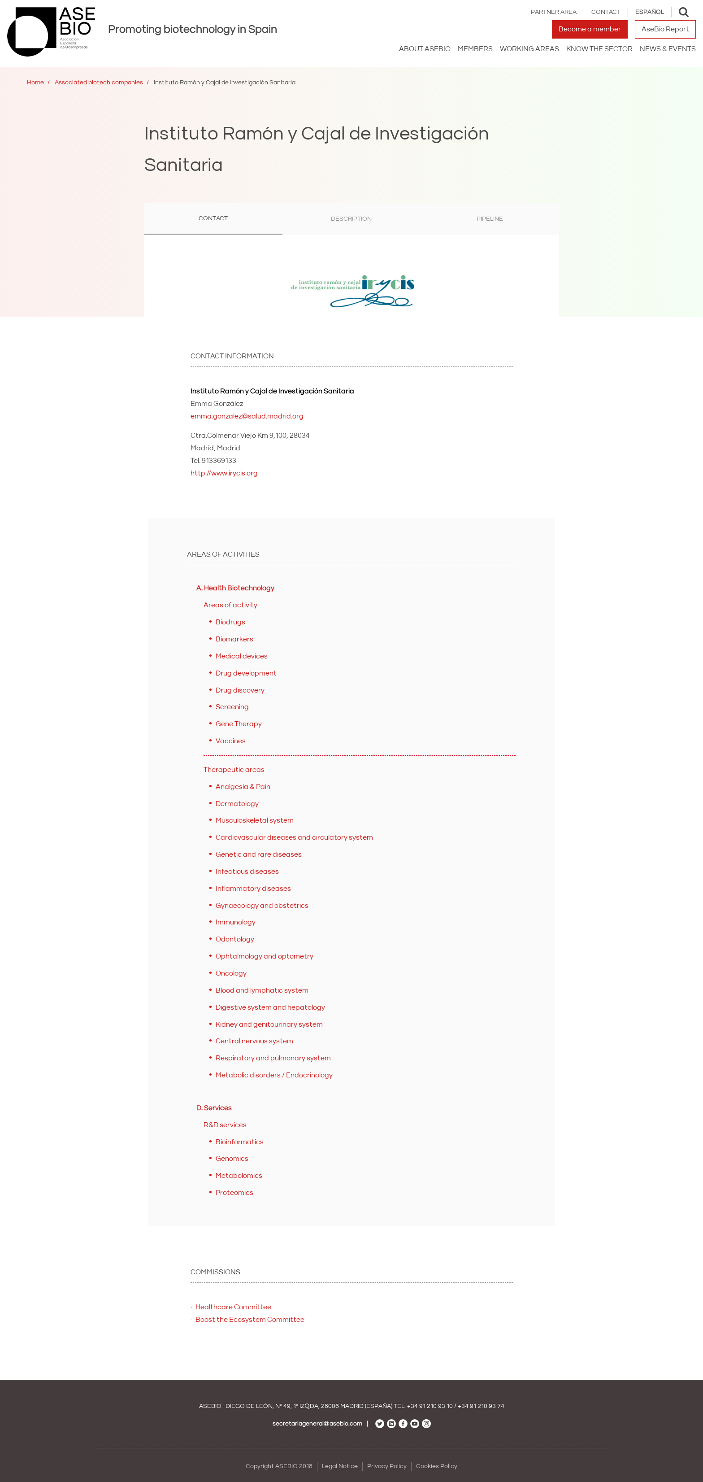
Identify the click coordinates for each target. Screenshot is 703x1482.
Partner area (554, 12)
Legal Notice (340, 1466)
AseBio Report (665, 29)
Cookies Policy (436, 1466)
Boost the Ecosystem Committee (249, 1319)
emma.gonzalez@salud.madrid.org (247, 416)
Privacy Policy (387, 1466)
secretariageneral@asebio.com (317, 1424)
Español (649, 12)
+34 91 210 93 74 (481, 1406)
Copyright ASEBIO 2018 (279, 1466)
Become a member (590, 29)
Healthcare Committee (233, 1307)
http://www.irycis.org (224, 473)
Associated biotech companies (99, 82)
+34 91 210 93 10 (430, 1406)
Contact (606, 12)
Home (35, 82)
